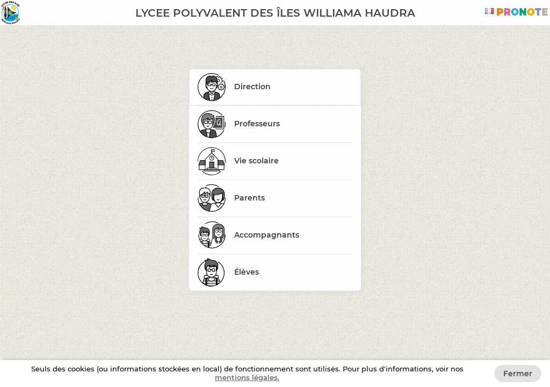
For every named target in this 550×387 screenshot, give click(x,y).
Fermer (517, 373)
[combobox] (491, 11)
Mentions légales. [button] (247, 377)
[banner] (275, 12)
